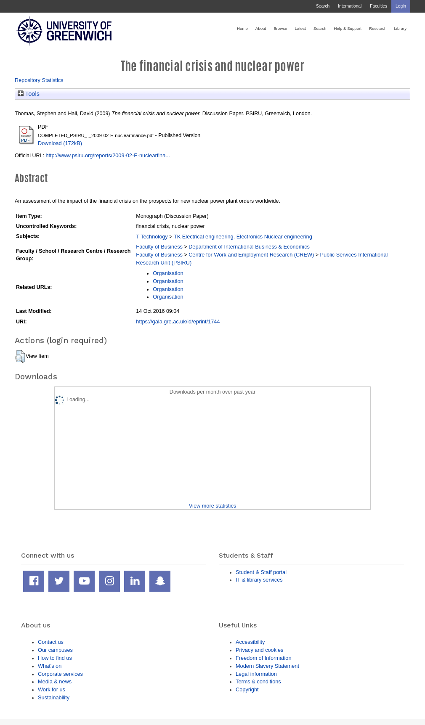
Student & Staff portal (261, 572)
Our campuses (55, 650)
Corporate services (60, 674)
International (349, 6)
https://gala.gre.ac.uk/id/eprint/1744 (178, 321)
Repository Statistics (39, 80)
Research (377, 28)
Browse (280, 28)
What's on (49, 666)
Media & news (55, 681)
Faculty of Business (159, 246)
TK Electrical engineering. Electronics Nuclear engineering (243, 236)
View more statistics (212, 506)
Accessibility (250, 642)
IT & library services (259, 580)
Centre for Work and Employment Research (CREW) (251, 254)
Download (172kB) (60, 143)
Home (242, 28)
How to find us (55, 658)
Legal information (256, 674)
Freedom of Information (264, 658)
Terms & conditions (258, 681)
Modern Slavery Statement (267, 666)
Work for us (51, 689)
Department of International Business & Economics (249, 246)
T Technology (151, 236)
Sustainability (53, 697)
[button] (20, 356)
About (260, 28)
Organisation (168, 273)
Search (322, 6)
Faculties (378, 6)
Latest (300, 28)
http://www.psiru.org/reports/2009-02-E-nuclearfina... (107, 155)
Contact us (51, 642)
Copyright (247, 689)
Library (400, 28)
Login (401, 6)
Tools (29, 93)
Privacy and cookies (259, 650)
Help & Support (347, 28)
